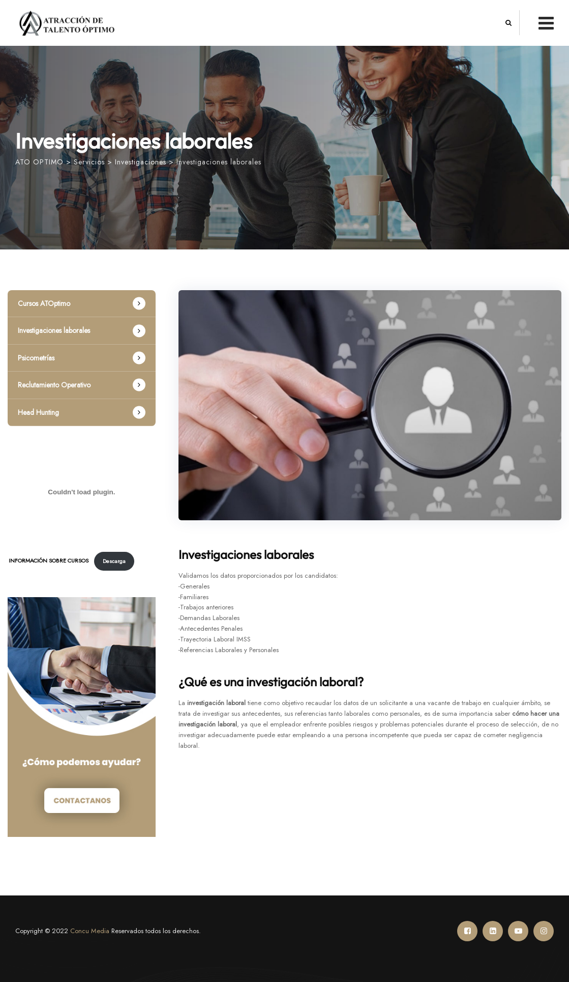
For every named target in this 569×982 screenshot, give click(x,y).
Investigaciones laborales (54, 330)
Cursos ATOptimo (44, 303)
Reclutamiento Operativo (54, 385)
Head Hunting (38, 412)
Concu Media (89, 931)
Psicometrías (36, 358)
